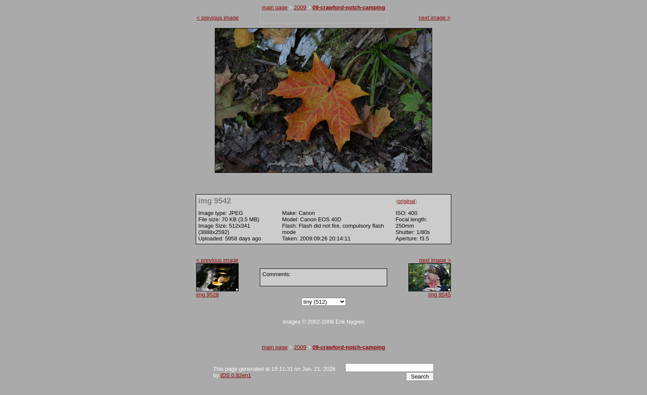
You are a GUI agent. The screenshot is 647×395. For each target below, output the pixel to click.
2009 (300, 7)
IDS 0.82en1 (235, 375)
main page (275, 7)
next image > (434, 17)
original (406, 201)
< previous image (218, 17)
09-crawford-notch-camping (348, 7)
